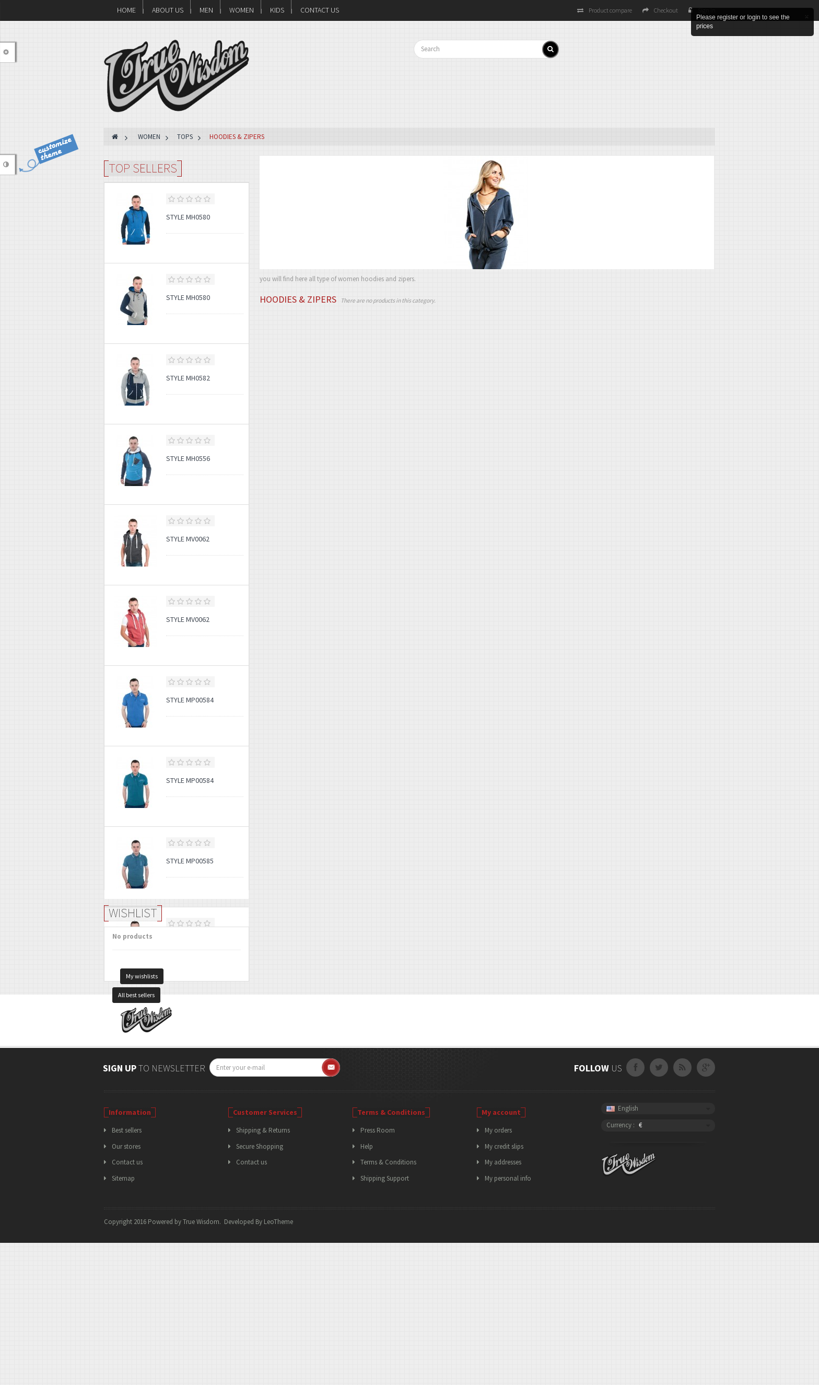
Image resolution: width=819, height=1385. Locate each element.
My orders (498, 1272)
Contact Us (319, 10)
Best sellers (127, 1272)
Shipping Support (384, 1320)
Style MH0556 (188, 458)
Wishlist (133, 1034)
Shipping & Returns (263, 1272)
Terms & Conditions (388, 1304)
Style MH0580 (188, 217)
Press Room (377, 1272)
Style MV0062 (187, 539)
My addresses (503, 1304)
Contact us (127, 1304)
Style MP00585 (190, 860)
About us (167, 10)
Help (366, 1288)
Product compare (604, 10)
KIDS (277, 10)
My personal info (508, 1320)
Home (126, 10)
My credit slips (504, 1288)
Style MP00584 (190, 700)
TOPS (185, 136)
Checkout (660, 10)
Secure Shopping (259, 1288)
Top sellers (143, 168)
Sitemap (123, 1320)
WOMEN (241, 10)
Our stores (126, 1288)
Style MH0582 (188, 378)
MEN (206, 10)
